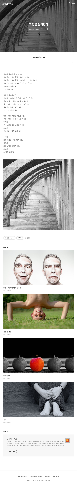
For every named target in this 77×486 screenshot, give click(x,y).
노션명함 (47, 476)
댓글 (5, 431)
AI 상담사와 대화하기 (36, 476)
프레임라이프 (7, 3)
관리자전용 (56, 476)
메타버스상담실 (22, 476)
